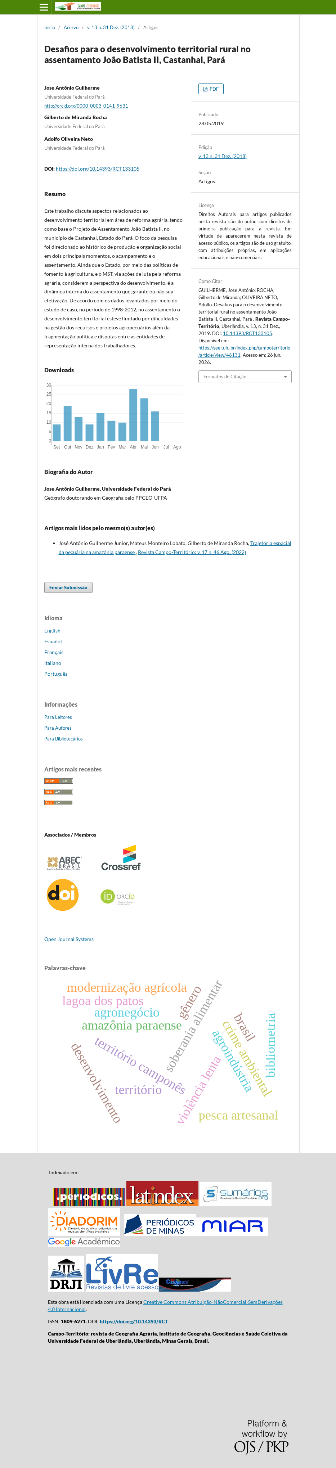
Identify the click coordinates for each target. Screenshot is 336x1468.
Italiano (52, 663)
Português (55, 674)
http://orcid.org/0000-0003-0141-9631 (86, 106)
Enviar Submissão (68, 587)
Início (49, 27)
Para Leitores (58, 717)
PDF (214, 89)
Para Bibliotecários (63, 739)
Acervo (71, 27)
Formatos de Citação (224, 376)
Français (53, 652)
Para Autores (58, 728)
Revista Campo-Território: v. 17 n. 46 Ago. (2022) (192, 552)
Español (53, 641)
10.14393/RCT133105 (247, 333)
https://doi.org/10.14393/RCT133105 (97, 169)
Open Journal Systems (69, 939)
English (52, 630)
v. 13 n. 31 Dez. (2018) (111, 27)
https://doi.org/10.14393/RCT (134, 1321)
